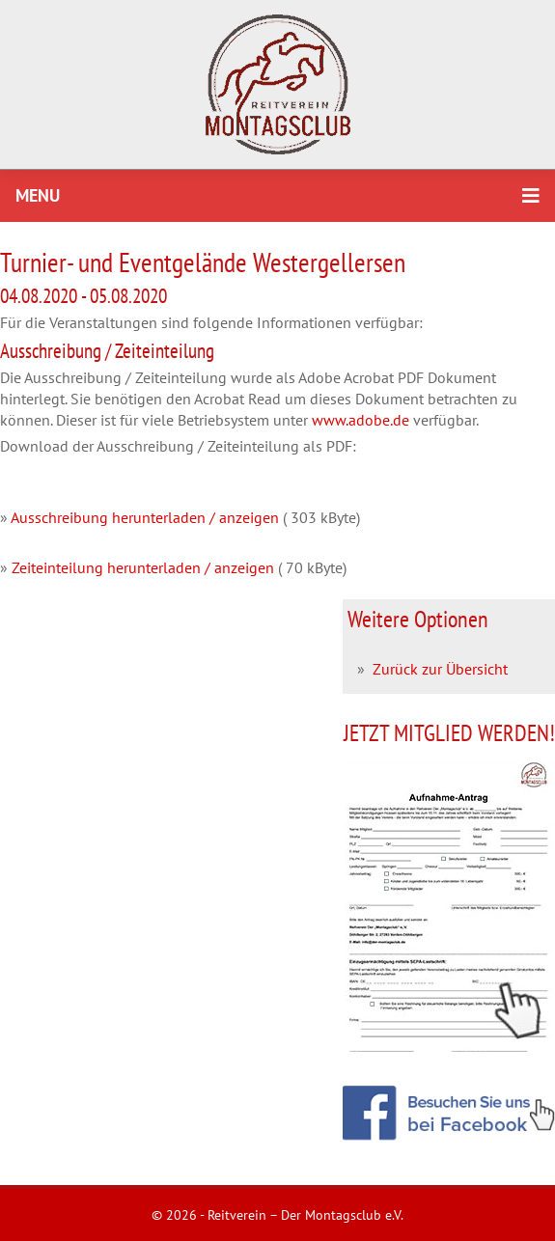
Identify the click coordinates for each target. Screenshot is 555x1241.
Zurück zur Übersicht (440, 668)
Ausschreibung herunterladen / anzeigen (145, 517)
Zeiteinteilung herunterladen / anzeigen (143, 567)
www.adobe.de (360, 419)
